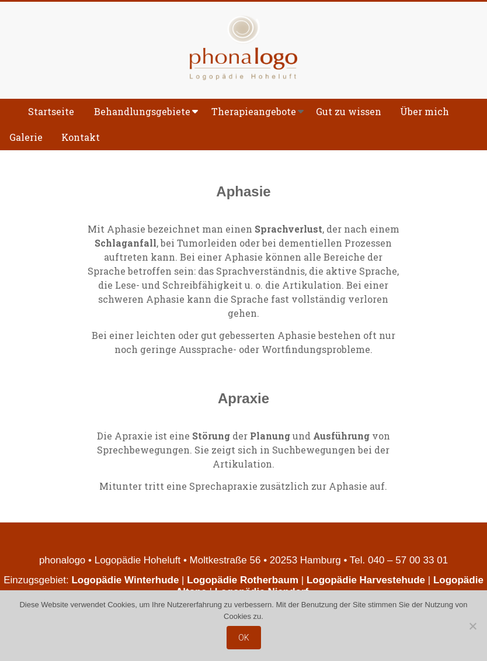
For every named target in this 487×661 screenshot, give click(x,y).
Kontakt (80, 137)
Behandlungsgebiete (142, 111)
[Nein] (472, 626)
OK (243, 637)
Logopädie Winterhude (125, 580)
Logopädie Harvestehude (366, 580)
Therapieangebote (253, 111)
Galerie (26, 137)
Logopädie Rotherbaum (242, 580)
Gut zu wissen (348, 111)
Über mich (424, 111)
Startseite (51, 111)
